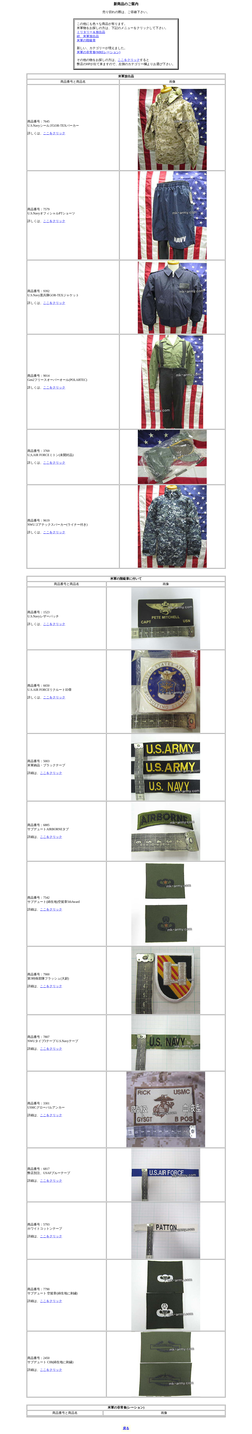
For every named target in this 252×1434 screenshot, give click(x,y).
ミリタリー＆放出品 (91, 32)
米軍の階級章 (86, 40)
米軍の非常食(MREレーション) (98, 52)
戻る (126, 1428)
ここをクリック (129, 60)
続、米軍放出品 (88, 36)
